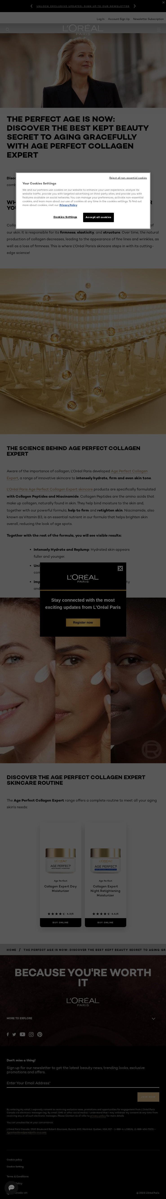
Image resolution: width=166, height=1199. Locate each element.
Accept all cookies (98, 217)
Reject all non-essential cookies (128, 177)
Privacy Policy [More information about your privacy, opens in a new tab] (68, 205)
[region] (83, 200)
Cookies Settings (65, 217)
